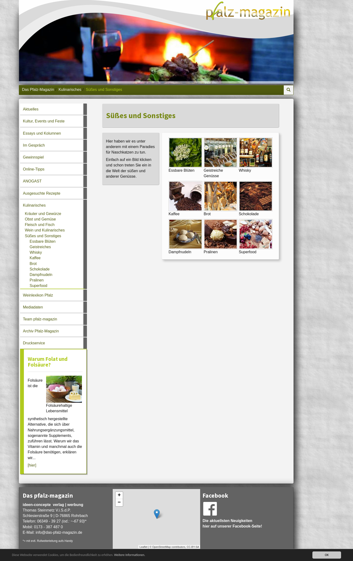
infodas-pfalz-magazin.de (59, 532)
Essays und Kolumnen (42, 133)
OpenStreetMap (161, 546)
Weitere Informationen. (129, 555)
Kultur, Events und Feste (43, 121)
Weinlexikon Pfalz (38, 295)
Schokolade (40, 269)
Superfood (38, 286)
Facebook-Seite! (247, 526)
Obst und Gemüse (40, 219)
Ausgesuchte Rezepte (41, 193)
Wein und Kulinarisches (45, 230)
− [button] (119, 502)
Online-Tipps (33, 169)
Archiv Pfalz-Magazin (41, 331)
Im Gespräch (34, 145)
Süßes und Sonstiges (43, 236)
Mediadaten (33, 307)
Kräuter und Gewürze (43, 214)
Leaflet (143, 546)
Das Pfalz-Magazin (38, 90)
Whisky (36, 252)
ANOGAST (32, 181)
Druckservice (34, 343)
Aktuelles (30, 109)
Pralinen (37, 280)
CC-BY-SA (193, 546)
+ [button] (119, 495)
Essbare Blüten (43, 241)
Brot (33, 264)
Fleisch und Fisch (40, 225)
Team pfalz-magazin (40, 319)
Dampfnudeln (41, 275)
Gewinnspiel (33, 157)
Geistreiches (40, 247)
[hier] (32, 465)
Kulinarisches (70, 90)
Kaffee (35, 258)
